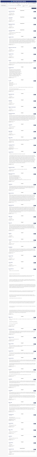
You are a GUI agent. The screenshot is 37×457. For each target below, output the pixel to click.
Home (9, 5)
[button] (18, 11)
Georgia (15, 5)
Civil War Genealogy (12, 5)
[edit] (35, 11)
